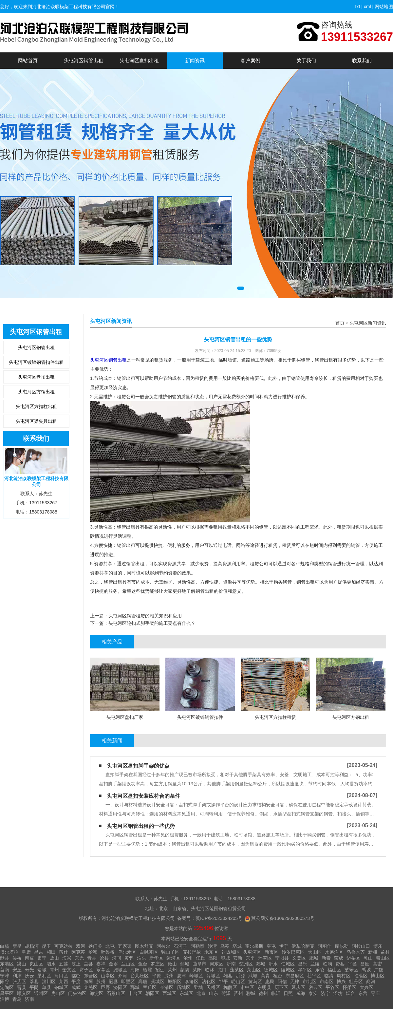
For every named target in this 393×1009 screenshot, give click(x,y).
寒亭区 (103, 969)
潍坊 (338, 993)
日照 (288, 993)
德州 (263, 993)
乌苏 (224, 946)
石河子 (180, 946)
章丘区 (150, 987)
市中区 (247, 987)
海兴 (66, 958)
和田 (51, 952)
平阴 (34, 987)
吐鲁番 (108, 952)
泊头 (141, 958)
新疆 (372, 952)
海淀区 (96, 993)
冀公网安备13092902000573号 (282, 918)
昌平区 (7, 993)
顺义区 (24, 993)
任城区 (288, 963)
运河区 (173, 958)
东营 (362, 993)
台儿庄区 (139, 975)
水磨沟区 (334, 952)
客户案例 (250, 60)
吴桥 (17, 958)
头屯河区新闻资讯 (367, 323)
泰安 (313, 993)
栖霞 (147, 969)
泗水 (51, 963)
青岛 (17, 999)
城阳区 (174, 981)
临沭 (209, 969)
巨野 (105, 987)
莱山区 (254, 969)
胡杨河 (32, 946)
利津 (17, 975)
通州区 (41, 993)
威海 (300, 993)
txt (357, 6)
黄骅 (129, 958)
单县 (46, 987)
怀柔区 (349, 987)
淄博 (4, 999)
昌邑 (364, 963)
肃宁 (42, 958)
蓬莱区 (237, 969)
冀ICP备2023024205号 (219, 918)
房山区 (58, 993)
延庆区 (298, 987)
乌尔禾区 (127, 952)
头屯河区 (252, 952)
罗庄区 (157, 963)
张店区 (19, 981)
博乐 (378, 946)
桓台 (277, 975)
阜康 (26, 952)
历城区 (184, 987)
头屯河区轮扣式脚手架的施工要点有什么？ (152, 623)
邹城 (184, 963)
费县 (340, 963)
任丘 (200, 958)
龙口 (222, 969)
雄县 (228, 975)
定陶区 (7, 987)
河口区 (61, 975)
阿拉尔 (163, 946)
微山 (172, 963)
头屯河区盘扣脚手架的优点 (138, 766)
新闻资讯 (195, 60)
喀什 (63, 952)
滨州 (238, 993)
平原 (156, 975)
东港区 (7, 963)
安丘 (17, 969)
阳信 (282, 981)
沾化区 (208, 981)
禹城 (366, 969)
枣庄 (375, 993)
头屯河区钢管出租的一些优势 (141, 826)
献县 (4, 958)
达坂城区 (230, 952)
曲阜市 (199, 963)
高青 (265, 975)
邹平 (223, 981)
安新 (237, 958)
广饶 (378, 969)
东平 (250, 958)
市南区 (326, 981)
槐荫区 (230, 987)
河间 (116, 958)
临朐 (327, 963)
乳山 (368, 958)
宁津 (4, 975)
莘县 (34, 981)
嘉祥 (100, 963)
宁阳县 (282, 958)
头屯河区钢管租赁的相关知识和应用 (145, 615)
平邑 (352, 963)
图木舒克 (144, 946)
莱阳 (197, 969)
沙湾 (212, 946)
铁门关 (95, 946)
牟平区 (305, 969)
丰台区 (135, 993)
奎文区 (69, 969)
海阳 (135, 969)
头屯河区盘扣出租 (139, 60)
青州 (54, 969)
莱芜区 (91, 987)
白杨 (4, 946)
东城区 (186, 993)
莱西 (63, 981)
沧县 (104, 958)
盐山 (54, 958)
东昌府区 (295, 975)
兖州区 (246, 963)
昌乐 (302, 963)
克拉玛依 (192, 952)
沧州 (188, 958)
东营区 (91, 975)
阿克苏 (78, 952)
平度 (76, 981)
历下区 (281, 987)
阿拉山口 (361, 946)
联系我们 (362, 60)
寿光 (29, 969)
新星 (17, 946)
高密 (377, 963)
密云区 (315, 987)
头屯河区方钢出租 (36, 391)
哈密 (93, 952)
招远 (159, 969)
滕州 (169, 975)
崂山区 (238, 981)
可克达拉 (63, 946)
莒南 (4, 969)
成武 (76, 987)
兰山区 (128, 963)
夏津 (181, 975)
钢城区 (61, 987)
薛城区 (213, 975)
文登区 (299, 958)
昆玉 (46, 946)
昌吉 (38, 952)
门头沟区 (77, 993)
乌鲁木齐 (355, 952)
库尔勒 (341, 946)
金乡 (113, 963)
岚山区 (36, 963)
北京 (201, 993)
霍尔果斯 (254, 946)
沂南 (231, 963)
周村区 (343, 975)
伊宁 (283, 946)
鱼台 (142, 963)
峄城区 (196, 975)
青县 (91, 958)
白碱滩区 (149, 952)
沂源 (240, 975)
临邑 (76, 975)
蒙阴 (184, 969)
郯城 (260, 963)
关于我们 (306, 60)
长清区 (167, 987)
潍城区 (120, 969)
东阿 (88, 981)
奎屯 (271, 946)
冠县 (113, 981)
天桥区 (213, 987)
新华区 (156, 958)
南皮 (29, 958)
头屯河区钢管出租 (83, 60)
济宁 (325, 993)
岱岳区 (353, 958)
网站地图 (384, 6)
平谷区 (332, 987)
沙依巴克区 (293, 952)
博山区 (377, 975)
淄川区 (49, 981)
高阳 (212, 958)
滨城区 (157, 981)
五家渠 (125, 946)
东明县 (264, 987)
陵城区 (288, 969)
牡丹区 (356, 981)
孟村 (385, 952)
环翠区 (265, 958)
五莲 (63, 963)
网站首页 (28, 60)
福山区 (334, 969)
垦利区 (44, 975)
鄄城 (198, 987)
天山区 (315, 952)
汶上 (76, 963)
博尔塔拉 (9, 952)
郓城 (135, 987)
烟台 (350, 993)
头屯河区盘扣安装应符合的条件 (143, 796)
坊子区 (86, 969)
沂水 (273, 963)
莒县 (88, 963)
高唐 (142, 981)
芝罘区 (351, 969)
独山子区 (170, 952)
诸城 (42, 969)
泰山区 (383, 958)
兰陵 (315, 963)
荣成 (338, 958)
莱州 (172, 969)
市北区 (309, 981)
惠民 (269, 981)
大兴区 (366, 987)
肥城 (313, 958)
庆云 (29, 975)
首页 (340, 323)
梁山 (21, 963)
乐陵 (319, 969)
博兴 (341, 981)
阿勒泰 (197, 946)
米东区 (211, 952)
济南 (29, 999)
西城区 (169, 993)
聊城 (250, 993)
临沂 (275, 993)
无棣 (294, 981)
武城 (252, 975)
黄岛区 (255, 981)
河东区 (216, 963)
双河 (80, 946)
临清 (328, 975)
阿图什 (324, 946)
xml (367, 6)
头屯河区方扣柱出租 (36, 406)
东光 (79, 958)
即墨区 (128, 981)
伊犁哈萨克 (302, 946)
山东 (213, 993)
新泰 (326, 958)
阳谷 (4, 981)
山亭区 (108, 975)
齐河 (122, 975)
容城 (225, 958)
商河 (370, 981)
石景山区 (116, 993)
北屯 (110, 946)
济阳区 (120, 987)
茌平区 (314, 975)
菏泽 (226, 993)
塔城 (237, 946)
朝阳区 (152, 993)
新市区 (271, 952)
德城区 (271, 969)
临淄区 (360, 975)
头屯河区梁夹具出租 (36, 421)
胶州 (100, 981)
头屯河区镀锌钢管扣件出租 (36, 362)
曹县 (21, 987)
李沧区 (191, 981)
